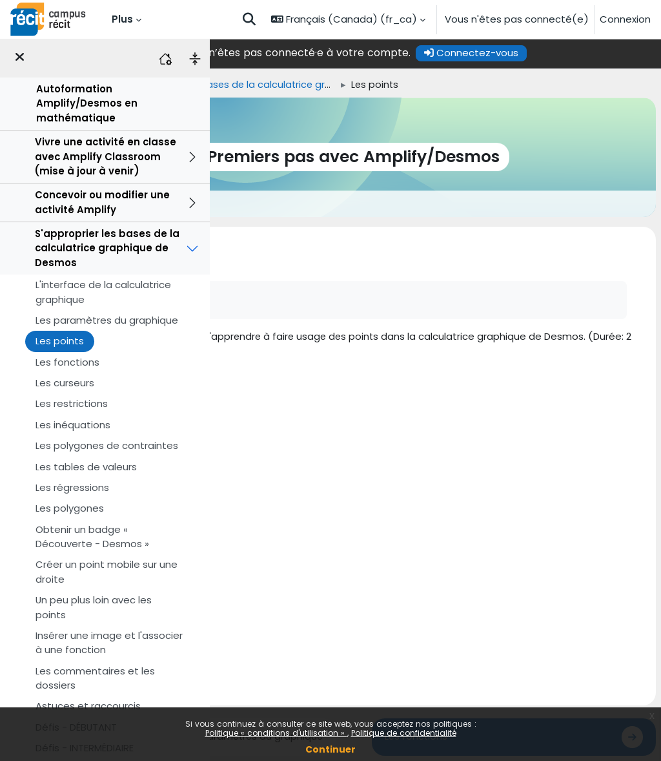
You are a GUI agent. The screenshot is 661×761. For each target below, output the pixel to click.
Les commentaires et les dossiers (95, 678)
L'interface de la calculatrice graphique (103, 292)
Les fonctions (67, 362)
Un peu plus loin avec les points (94, 607)
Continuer (330, 749)
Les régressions (72, 487)
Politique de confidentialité (403, 732)
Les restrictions (72, 403)
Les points (60, 341)
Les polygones (70, 508)
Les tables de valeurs (86, 467)
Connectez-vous (553, 52)
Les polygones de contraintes (107, 445)
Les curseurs (65, 383)
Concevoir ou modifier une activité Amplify (102, 202)
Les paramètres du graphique (107, 320)
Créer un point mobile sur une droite (107, 571)
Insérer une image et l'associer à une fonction (109, 642)
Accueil (232, 85)
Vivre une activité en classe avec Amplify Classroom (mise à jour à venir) (105, 156)
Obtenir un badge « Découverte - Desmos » (92, 536)
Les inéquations (73, 425)
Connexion (625, 19)
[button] (249, 19)
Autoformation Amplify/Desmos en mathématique (86, 103)
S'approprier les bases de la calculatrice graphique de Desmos (107, 248)
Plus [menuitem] (122, 19)
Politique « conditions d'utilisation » (276, 732)
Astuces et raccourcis (88, 706)
